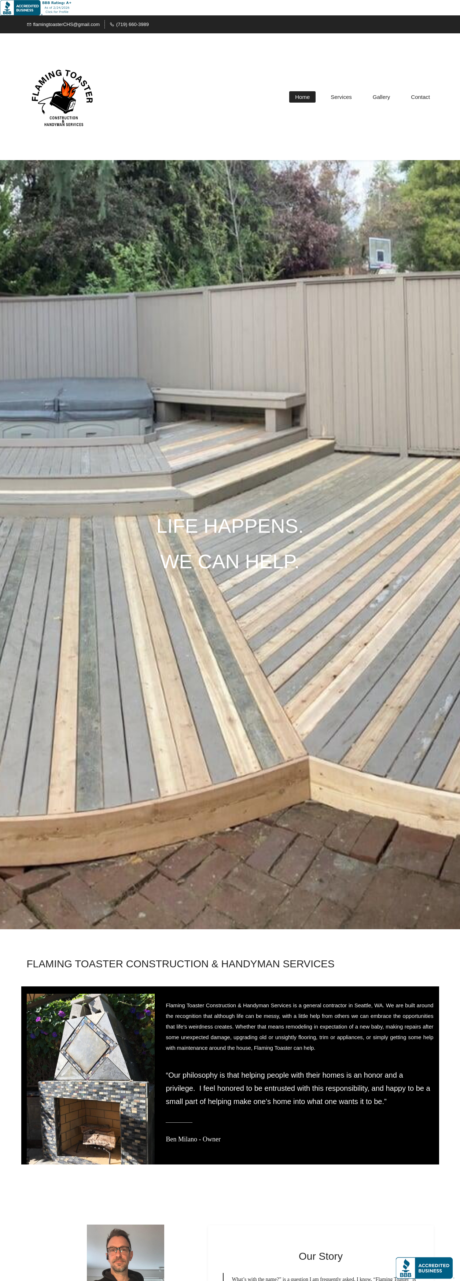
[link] (125, 1230)
